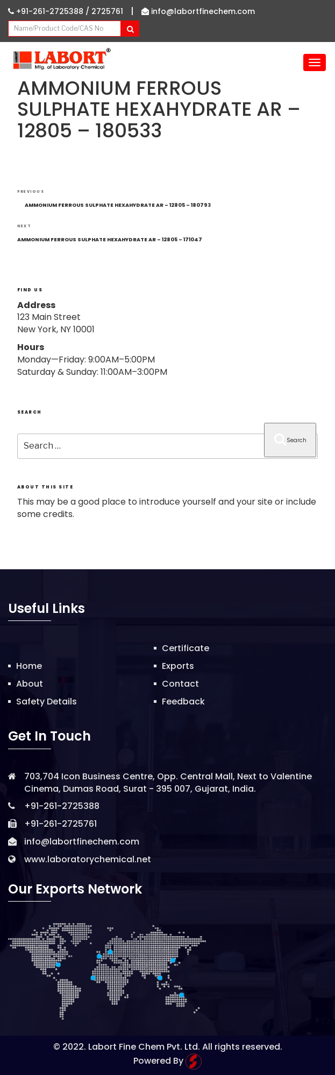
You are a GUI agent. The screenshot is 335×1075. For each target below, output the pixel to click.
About (29, 684)
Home (29, 666)
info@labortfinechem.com (198, 11)
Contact (180, 684)
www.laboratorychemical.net (87, 859)
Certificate (185, 648)
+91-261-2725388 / (49, 11)
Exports (178, 666)
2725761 (107, 11)
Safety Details (46, 701)
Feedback (183, 701)
